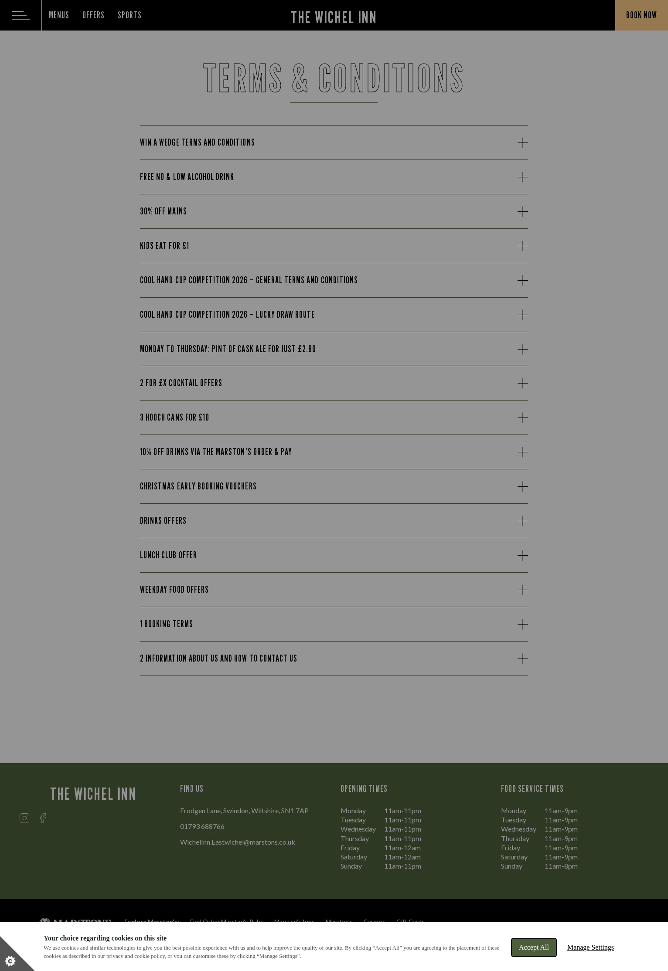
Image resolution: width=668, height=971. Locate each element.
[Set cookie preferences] (17, 953)
